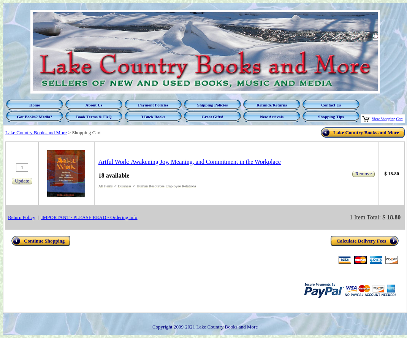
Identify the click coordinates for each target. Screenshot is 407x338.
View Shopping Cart (387, 119)
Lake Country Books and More (36, 132)
